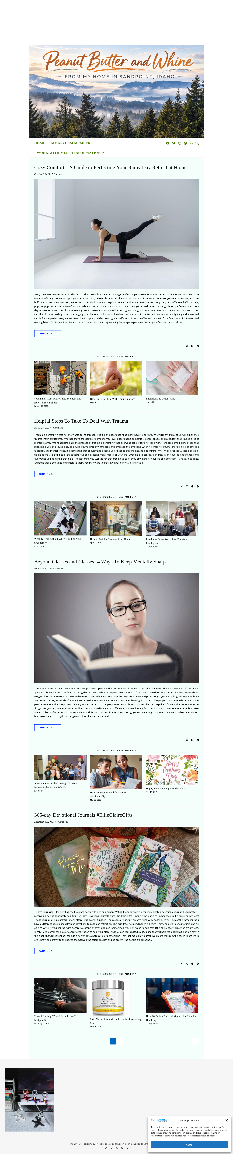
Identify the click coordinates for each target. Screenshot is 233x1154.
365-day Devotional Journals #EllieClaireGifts (83, 815)
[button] (226, 1120)
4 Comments (57, 427)
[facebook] (168, 143)
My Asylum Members (72, 143)
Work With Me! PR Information (69, 153)
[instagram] (180, 143)
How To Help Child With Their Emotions (112, 399)
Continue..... (47, 333)
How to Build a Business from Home (110, 539)
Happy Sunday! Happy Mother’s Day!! (167, 788)
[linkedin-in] (191, 143)
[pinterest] (186, 143)
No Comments (61, 822)
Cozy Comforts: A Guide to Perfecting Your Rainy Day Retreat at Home (110, 167)
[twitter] (174, 143)
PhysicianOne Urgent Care (160, 398)
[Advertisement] (95, 22)
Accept (189, 1144)
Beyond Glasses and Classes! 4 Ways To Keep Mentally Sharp (100, 561)
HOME (40, 143)
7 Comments (58, 174)
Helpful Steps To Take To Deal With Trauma (81, 421)
